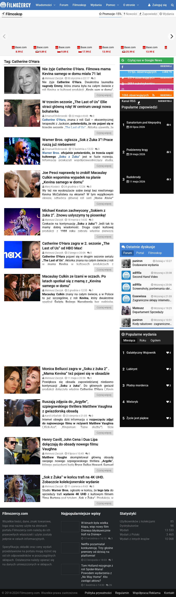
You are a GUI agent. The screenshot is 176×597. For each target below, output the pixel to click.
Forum (64, 5)
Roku (143, 340)
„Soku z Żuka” (69, 156)
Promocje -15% (110, 14)
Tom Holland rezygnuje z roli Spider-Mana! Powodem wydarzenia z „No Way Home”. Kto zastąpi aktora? (97, 573)
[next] (171, 36)
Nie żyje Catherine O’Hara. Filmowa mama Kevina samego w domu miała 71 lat (76, 71)
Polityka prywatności (98, 593)
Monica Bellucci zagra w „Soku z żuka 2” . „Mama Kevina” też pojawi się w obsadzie (76, 371)
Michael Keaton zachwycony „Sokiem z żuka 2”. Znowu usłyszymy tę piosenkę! (74, 212)
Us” (83, 127)
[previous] (4, 36)
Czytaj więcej (104, 95)
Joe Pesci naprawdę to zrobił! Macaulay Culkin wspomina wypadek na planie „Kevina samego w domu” (74, 177)
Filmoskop (79, 5)
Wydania (96, 5)
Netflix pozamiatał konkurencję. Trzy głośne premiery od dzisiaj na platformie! (97, 549)
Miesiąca (129, 340)
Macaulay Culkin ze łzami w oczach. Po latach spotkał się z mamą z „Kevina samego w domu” (74, 281)
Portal (140, 253)
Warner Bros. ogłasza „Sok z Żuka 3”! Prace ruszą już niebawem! (77, 142)
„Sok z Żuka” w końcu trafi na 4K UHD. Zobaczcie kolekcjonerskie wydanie (73, 479)
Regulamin (122, 593)
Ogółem (156, 340)
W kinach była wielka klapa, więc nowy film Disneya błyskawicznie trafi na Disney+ (95, 528)
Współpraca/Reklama (147, 593)
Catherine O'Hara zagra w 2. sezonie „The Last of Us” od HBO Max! (76, 245)
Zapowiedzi (148, 14)
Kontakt (169, 593)
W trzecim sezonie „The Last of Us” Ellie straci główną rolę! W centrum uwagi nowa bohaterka (76, 107)
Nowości (130, 14)
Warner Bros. (51, 153)
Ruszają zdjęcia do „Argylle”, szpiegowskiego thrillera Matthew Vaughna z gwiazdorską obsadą (77, 406)
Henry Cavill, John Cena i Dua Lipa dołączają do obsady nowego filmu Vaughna (70, 444)
